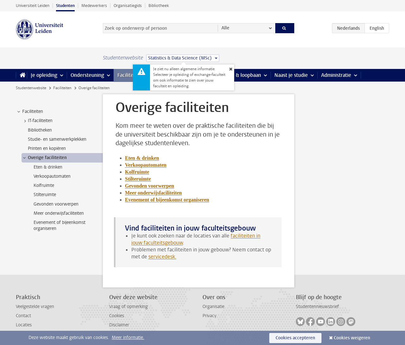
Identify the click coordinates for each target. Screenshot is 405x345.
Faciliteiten (129, 75)
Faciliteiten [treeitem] (29, 111)
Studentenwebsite (31, 87)
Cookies (116, 316)
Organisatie (213, 307)
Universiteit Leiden (32, 5)
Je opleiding (44, 75)
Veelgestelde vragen (35, 307)
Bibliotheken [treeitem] (40, 130)
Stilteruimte (138, 179)
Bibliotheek (158, 5)
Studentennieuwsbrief (317, 307)
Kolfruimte (137, 172)
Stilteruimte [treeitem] (45, 195)
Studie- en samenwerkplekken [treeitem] (57, 139)
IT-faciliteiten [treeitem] (37, 121)
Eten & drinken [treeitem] (48, 167)
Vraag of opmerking (128, 307)
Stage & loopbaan (241, 75)
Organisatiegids (128, 5)
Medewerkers (94, 5)
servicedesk (161, 256)
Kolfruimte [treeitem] (44, 185)
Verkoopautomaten (145, 165)
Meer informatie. (128, 338)
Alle (225, 28)
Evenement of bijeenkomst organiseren (167, 199)
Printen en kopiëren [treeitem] (47, 148)
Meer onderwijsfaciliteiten (153, 192)
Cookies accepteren (295, 338)
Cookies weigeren (352, 338)
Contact (23, 316)
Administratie (336, 75)
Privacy (209, 316)
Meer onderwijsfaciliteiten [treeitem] (59, 213)
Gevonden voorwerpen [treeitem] (56, 204)
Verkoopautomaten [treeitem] (52, 176)
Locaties (24, 325)
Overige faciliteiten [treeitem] (44, 158)
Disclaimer (119, 325)
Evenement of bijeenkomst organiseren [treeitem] (59, 225)
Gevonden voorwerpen (149, 185)
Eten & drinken (142, 158)
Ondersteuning (87, 75)
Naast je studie (291, 75)
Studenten (65, 5)
